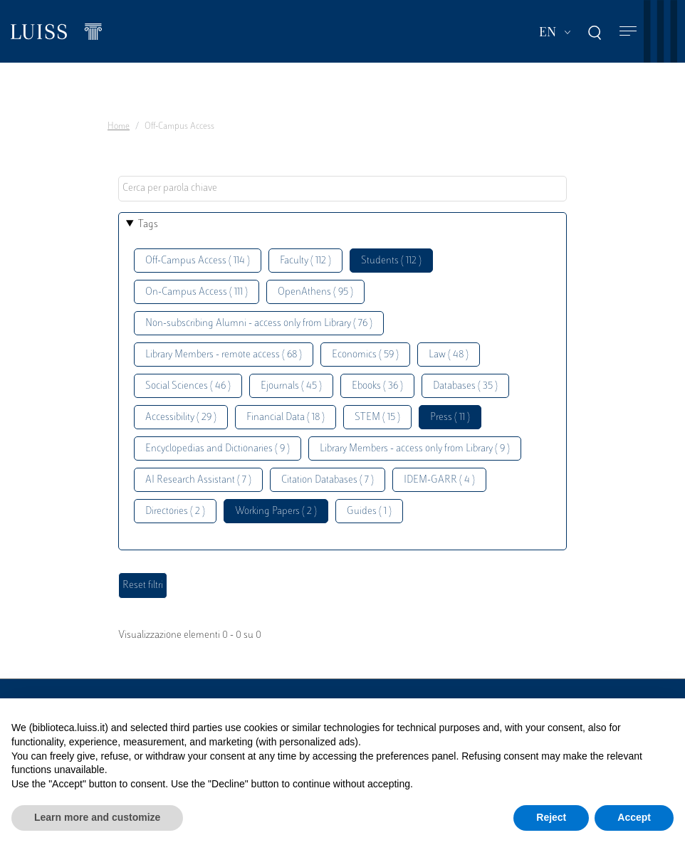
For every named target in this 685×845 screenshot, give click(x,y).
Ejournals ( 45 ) (291, 386)
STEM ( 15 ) (377, 417)
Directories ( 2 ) (175, 511)
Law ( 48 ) (449, 355)
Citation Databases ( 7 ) (327, 480)
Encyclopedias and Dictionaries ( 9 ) (217, 449)
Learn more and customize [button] (97, 817)
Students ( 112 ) (391, 261)
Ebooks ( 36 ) (377, 386)
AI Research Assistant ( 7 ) (198, 480)
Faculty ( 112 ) (305, 261)
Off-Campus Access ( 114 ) (197, 261)
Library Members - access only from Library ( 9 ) (415, 449)
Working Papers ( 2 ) (276, 511)
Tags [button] (148, 224)
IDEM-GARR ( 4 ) (439, 480)
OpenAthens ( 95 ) (315, 292)
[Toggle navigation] (628, 31)
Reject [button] (551, 817)
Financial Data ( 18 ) (285, 417)
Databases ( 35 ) (465, 386)
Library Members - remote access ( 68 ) (223, 355)
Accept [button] (634, 817)
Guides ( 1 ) (369, 511)
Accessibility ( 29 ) (180, 417)
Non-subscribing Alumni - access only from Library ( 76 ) (258, 323)
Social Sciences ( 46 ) (188, 386)
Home (119, 126)
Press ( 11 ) (450, 417)
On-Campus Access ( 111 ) (196, 292)
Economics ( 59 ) (365, 355)
